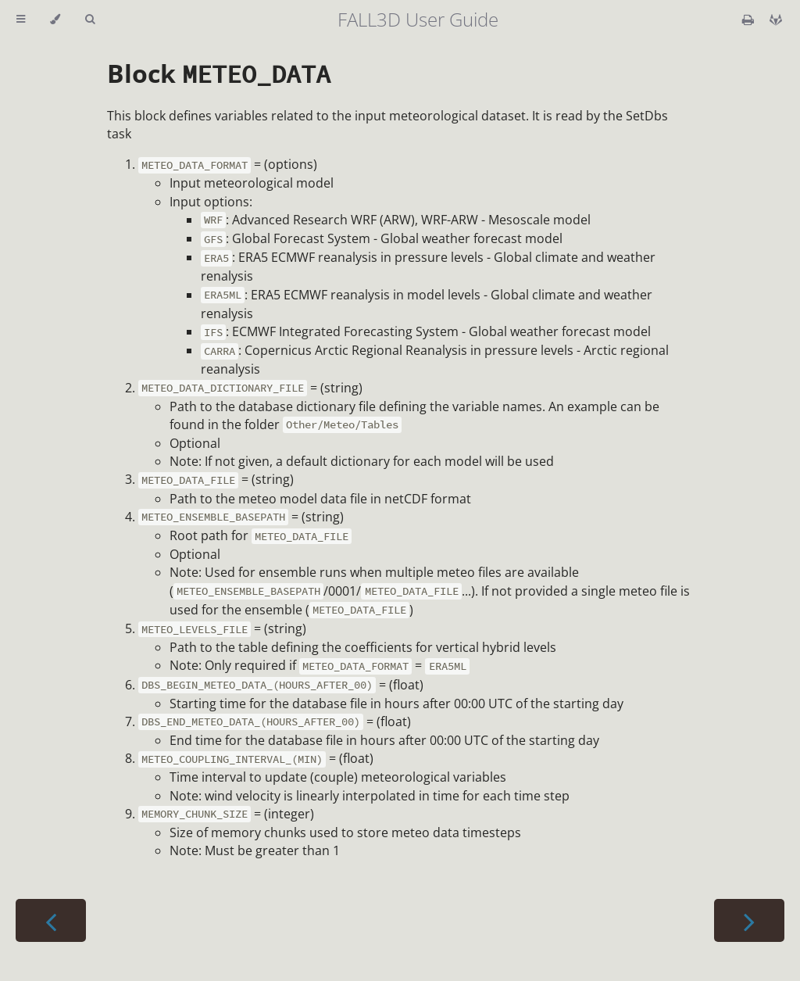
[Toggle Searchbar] (90, 19)
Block (218, 73)
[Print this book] (749, 19)
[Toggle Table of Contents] (21, 19)
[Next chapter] (749, 920)
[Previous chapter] (51, 920)
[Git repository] (775, 19)
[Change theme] (55, 19)
